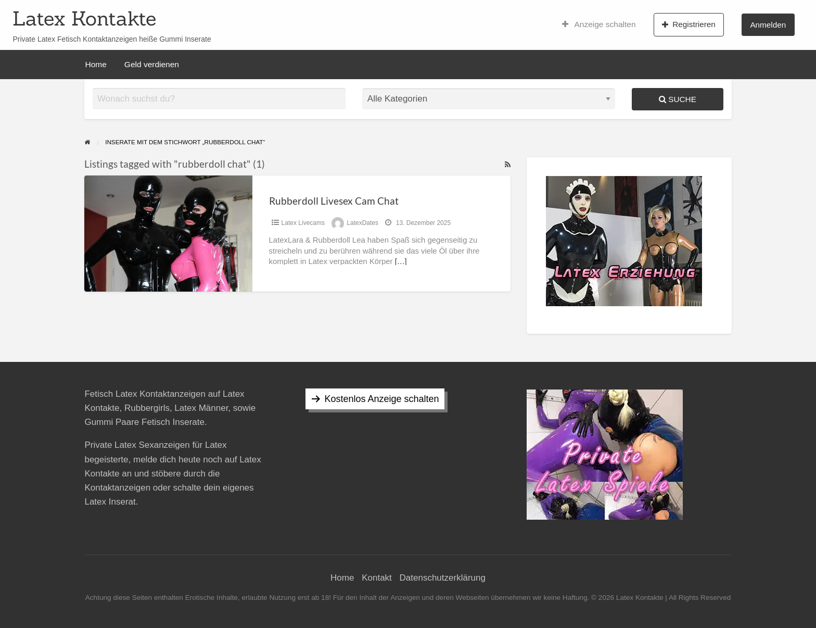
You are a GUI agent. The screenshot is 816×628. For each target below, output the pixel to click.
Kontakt (377, 578)
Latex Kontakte (84, 18)
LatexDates (362, 223)
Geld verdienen (151, 64)
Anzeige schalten (599, 24)
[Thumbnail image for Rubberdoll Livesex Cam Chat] (168, 233)
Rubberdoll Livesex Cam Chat (334, 201)
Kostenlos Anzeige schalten (381, 399)
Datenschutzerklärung (443, 578)
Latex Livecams (303, 223)
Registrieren (689, 24)
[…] (401, 261)
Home (96, 64)
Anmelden (768, 24)
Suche (677, 99)
